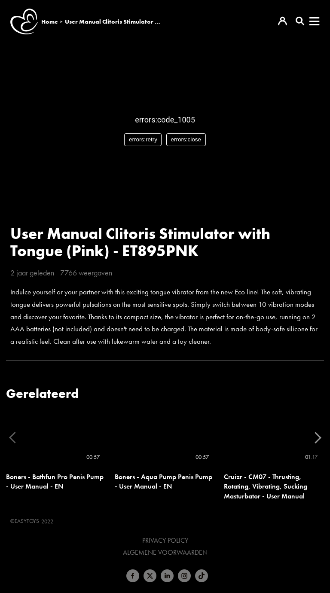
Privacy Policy (165, 540)
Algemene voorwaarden (165, 552)
